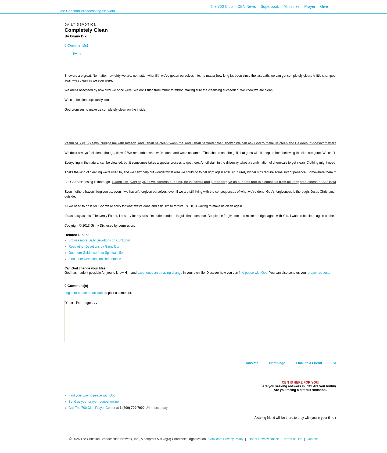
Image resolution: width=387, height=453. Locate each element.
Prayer (309, 6)
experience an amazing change (159, 273)
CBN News (247, 6)
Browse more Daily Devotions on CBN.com (99, 240)
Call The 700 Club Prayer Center (92, 408)
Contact (312, 439)
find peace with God (253, 273)
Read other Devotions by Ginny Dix (94, 246)
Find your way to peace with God (92, 395)
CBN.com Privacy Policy (226, 439)
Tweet (77, 54)
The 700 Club (221, 6)
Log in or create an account (83, 293)
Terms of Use (293, 439)
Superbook (270, 6)
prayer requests (319, 273)
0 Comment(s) (76, 45)
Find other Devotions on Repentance (95, 259)
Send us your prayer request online (94, 401)
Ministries (291, 6)
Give (324, 6)
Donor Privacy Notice (264, 439)
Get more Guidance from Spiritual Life (96, 253)
